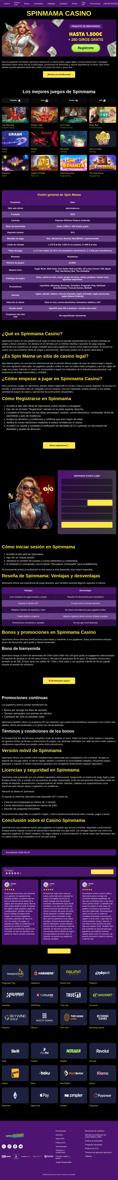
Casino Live (17, 4)
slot (102, 100)
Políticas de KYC (92, 1148)
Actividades (38, 4)
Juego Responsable (64, 1162)
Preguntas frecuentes (93, 1145)
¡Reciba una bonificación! (59, 74)
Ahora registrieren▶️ (59, 445)
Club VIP (83, 4)
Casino (7, 4)
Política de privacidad (93, 1141)
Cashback (63, 4)
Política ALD (60, 1143)
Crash (73, 100)
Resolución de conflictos (95, 1131)
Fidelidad (51, 4)
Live (44, 100)
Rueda (74, 4)
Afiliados (88, 1156)
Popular (15, 100)
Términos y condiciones (60, 1151)
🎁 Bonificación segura (59, 681)
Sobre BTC (60, 1139)
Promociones (95, 4)
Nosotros (59, 1135)
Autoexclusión (61, 1146)
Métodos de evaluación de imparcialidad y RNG (95, 1136)
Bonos (26, 4)
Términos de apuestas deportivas (98, 1152)
